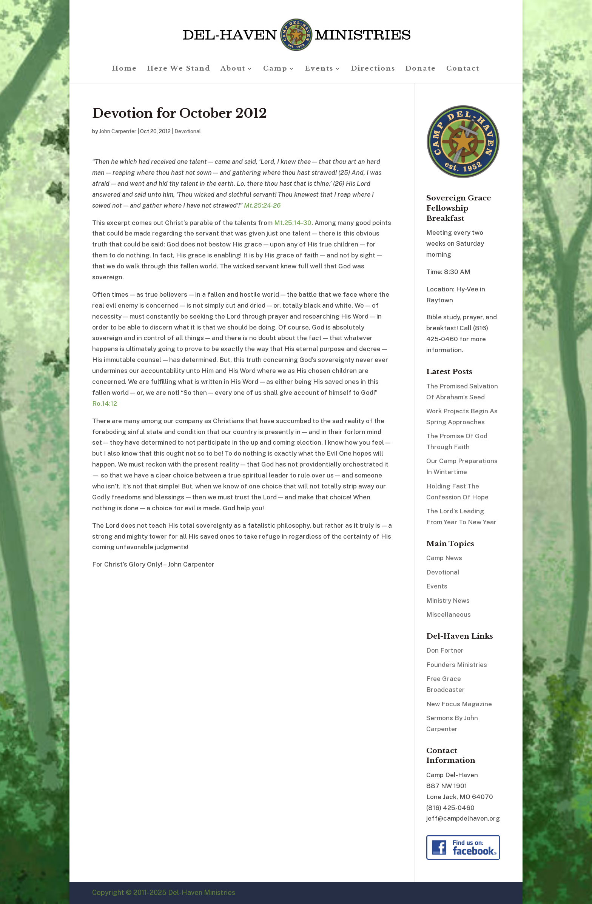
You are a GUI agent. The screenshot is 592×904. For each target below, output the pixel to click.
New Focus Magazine (459, 704)
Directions (373, 69)
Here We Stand (178, 69)
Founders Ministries (456, 664)
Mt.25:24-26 (262, 205)
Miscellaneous (448, 614)
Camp (275, 69)
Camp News (444, 558)
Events (319, 69)
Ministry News (448, 600)
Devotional (187, 131)
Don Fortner (445, 650)
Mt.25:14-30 (292, 222)
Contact (462, 69)
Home (124, 69)
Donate (420, 69)
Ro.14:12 (104, 403)
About (232, 69)
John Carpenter (117, 131)
